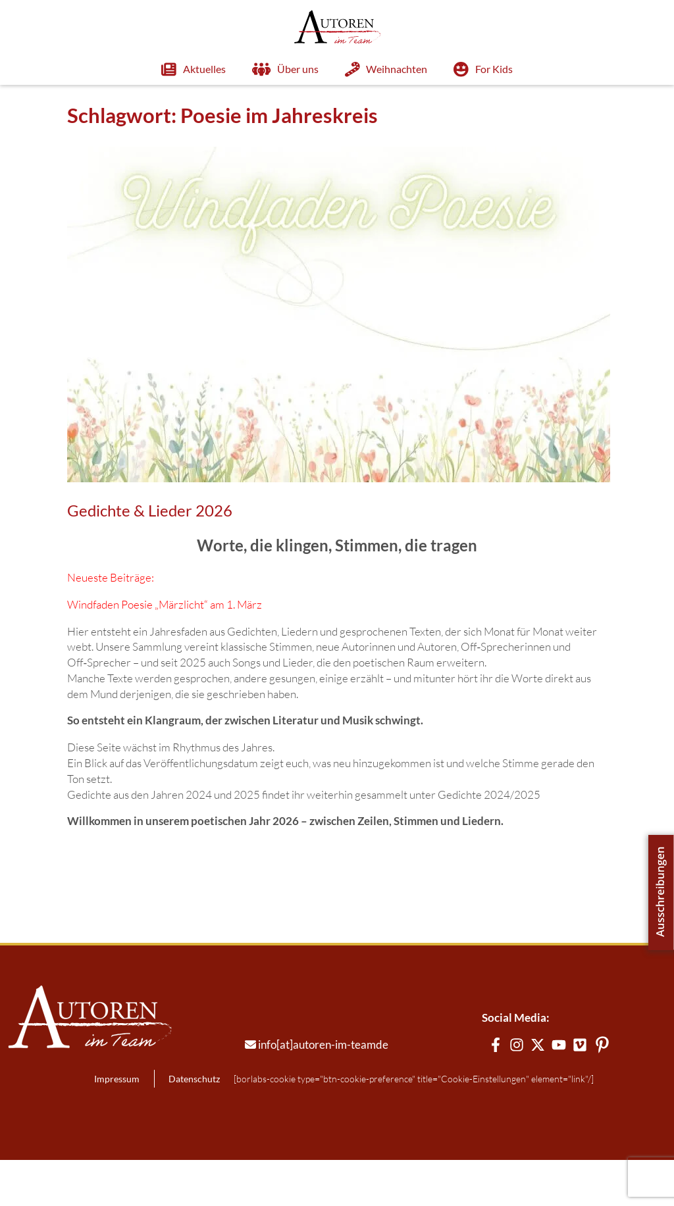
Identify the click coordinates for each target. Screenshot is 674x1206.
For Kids (456, 69)
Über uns (258, 69)
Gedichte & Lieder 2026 (123, 510)
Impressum (90, 1124)
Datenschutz (167, 1124)
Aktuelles (167, 69)
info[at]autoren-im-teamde (297, 1090)
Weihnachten (360, 69)
